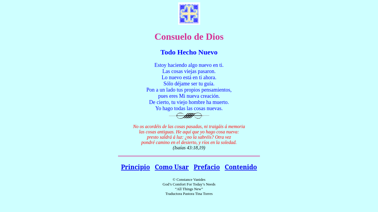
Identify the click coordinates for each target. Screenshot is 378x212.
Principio (135, 167)
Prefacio (207, 167)
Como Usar (172, 167)
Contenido (241, 167)
